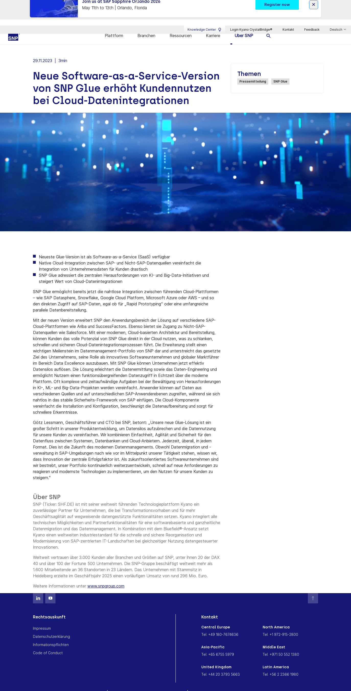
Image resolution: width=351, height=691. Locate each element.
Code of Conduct (48, 642)
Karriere (213, 24)
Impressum (42, 618)
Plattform (114, 24)
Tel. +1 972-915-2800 (280, 624)
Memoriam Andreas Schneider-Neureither (147, 682)
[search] (268, 25)
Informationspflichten (51, 634)
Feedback (312, 12)
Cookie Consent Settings (214, 682)
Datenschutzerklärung (51, 626)
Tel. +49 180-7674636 (219, 624)
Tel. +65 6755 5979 (217, 644)
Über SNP (244, 24)
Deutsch (336, 11)
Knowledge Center (204, 12)
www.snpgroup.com (105, 575)
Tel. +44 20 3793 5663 (220, 664)
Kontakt (288, 12)
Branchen (146, 24)
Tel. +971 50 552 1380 (281, 644)
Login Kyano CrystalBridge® (251, 12)
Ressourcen (181, 24)
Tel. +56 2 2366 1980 (280, 664)
